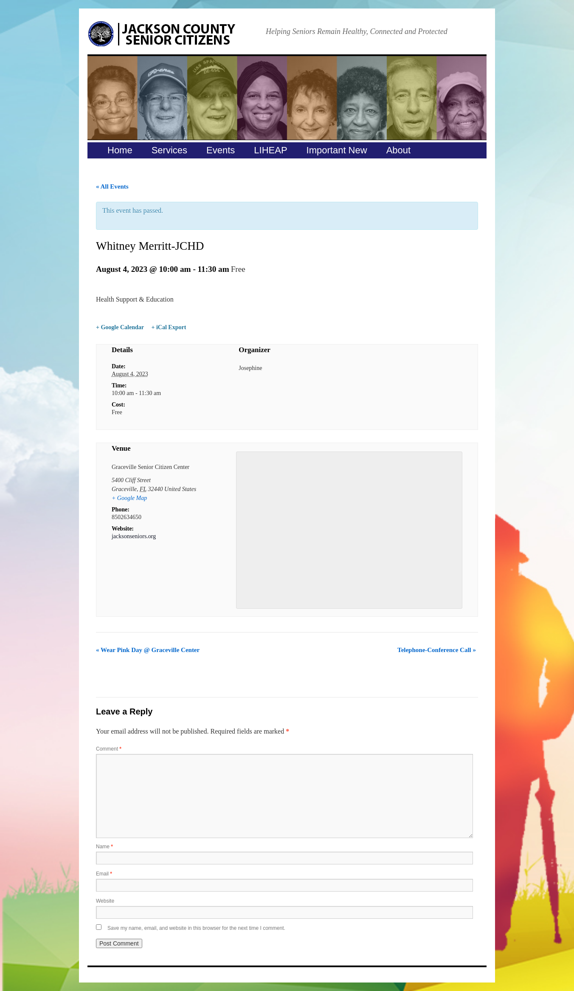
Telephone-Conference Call (436, 650)
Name (104, 847)
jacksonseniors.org (134, 536)
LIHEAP (270, 150)
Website (105, 901)
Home (119, 150)
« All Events (112, 186)
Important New (337, 150)
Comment (108, 749)
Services (169, 150)
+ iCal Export (168, 327)
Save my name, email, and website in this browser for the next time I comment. (196, 928)
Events (220, 150)
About (398, 150)
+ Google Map (129, 498)
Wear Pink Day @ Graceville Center (148, 650)
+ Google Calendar (120, 327)
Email (104, 874)
